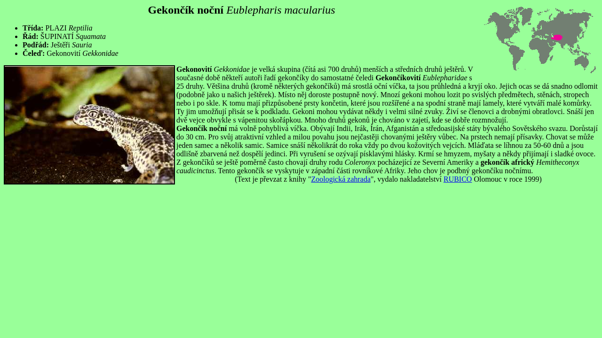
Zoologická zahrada (341, 179)
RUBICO (458, 179)
